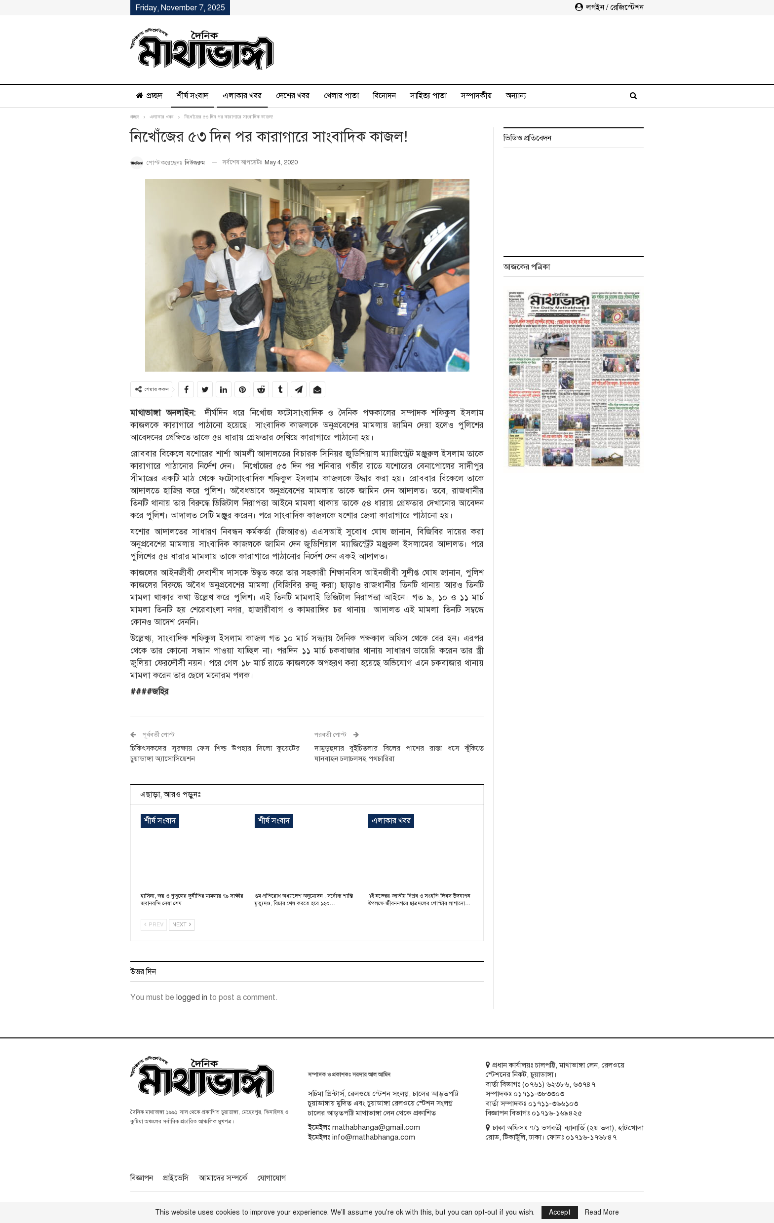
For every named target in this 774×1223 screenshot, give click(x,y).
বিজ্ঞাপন (141, 1178)
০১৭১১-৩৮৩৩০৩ (538, 1093)
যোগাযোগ (271, 1178)
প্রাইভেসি (176, 1178)
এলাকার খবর (242, 96)
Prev (153, 924)
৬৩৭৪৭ (584, 1084)
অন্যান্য (516, 96)
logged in (191, 997)
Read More (602, 1212)
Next (181, 924)
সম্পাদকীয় (476, 96)
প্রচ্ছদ (149, 96)
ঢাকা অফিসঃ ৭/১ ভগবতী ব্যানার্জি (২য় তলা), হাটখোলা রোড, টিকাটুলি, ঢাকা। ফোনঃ (565, 1132)
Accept (560, 1212)
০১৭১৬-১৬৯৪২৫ (557, 1112)
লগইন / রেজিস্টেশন (609, 7)
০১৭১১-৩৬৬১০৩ (553, 1103)
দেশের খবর (293, 96)
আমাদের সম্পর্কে (223, 1178)
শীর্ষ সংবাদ (192, 96)
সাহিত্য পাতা (428, 96)
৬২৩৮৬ (557, 1084)
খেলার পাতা (341, 96)
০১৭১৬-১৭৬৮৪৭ (591, 1137)
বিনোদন (384, 96)
